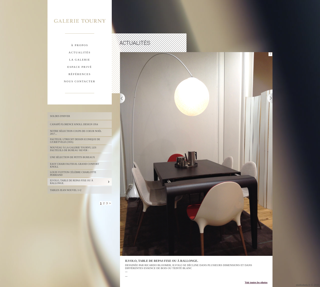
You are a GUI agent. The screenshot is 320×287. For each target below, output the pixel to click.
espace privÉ (79, 66)
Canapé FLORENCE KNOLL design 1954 (74, 124)
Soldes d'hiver (60, 116)
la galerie (79, 59)
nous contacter (80, 81)
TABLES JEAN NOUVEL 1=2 (65, 190)
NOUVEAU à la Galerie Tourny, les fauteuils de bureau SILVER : (73, 149)
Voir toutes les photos (256, 282)
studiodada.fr (303, 284)
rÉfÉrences (79, 74)
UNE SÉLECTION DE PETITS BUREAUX (72, 157)
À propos (79, 45)
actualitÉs (80, 52)
